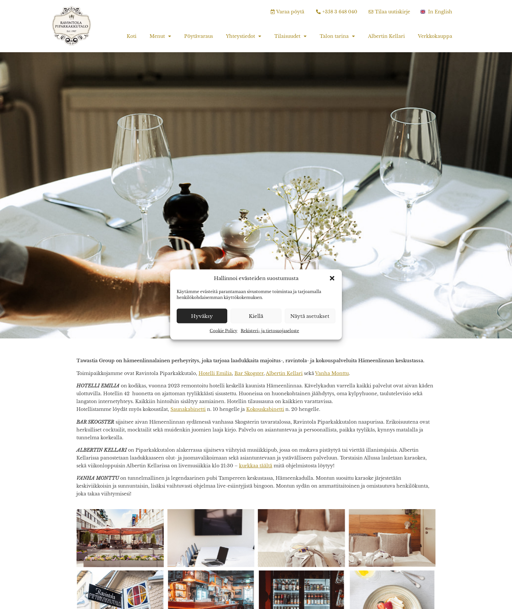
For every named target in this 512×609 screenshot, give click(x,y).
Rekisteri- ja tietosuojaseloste (270, 330)
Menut (160, 36)
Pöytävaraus (198, 36)
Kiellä (256, 316)
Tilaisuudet (290, 36)
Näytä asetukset (309, 316)
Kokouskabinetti (265, 409)
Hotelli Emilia (215, 373)
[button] (332, 278)
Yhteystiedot (243, 36)
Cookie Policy (223, 330)
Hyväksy (202, 316)
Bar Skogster (249, 373)
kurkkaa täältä (255, 466)
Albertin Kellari (386, 36)
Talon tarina (337, 36)
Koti (131, 36)
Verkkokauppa (435, 36)
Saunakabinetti (188, 409)
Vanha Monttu (332, 373)
